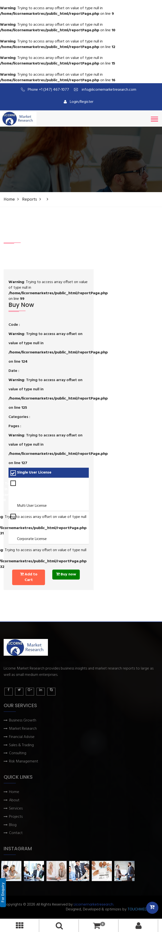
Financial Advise (22, 737)
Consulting (17, 753)
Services (16, 808)
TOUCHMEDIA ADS (142, 909)
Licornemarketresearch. (94, 904)
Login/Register (78, 102)
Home (9, 199)
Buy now (66, 574)
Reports (29, 199)
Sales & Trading (21, 745)
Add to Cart (28, 577)
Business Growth (22, 720)
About (14, 800)
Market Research (23, 729)
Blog (13, 825)
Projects (16, 817)
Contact (16, 833)
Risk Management (23, 761)
